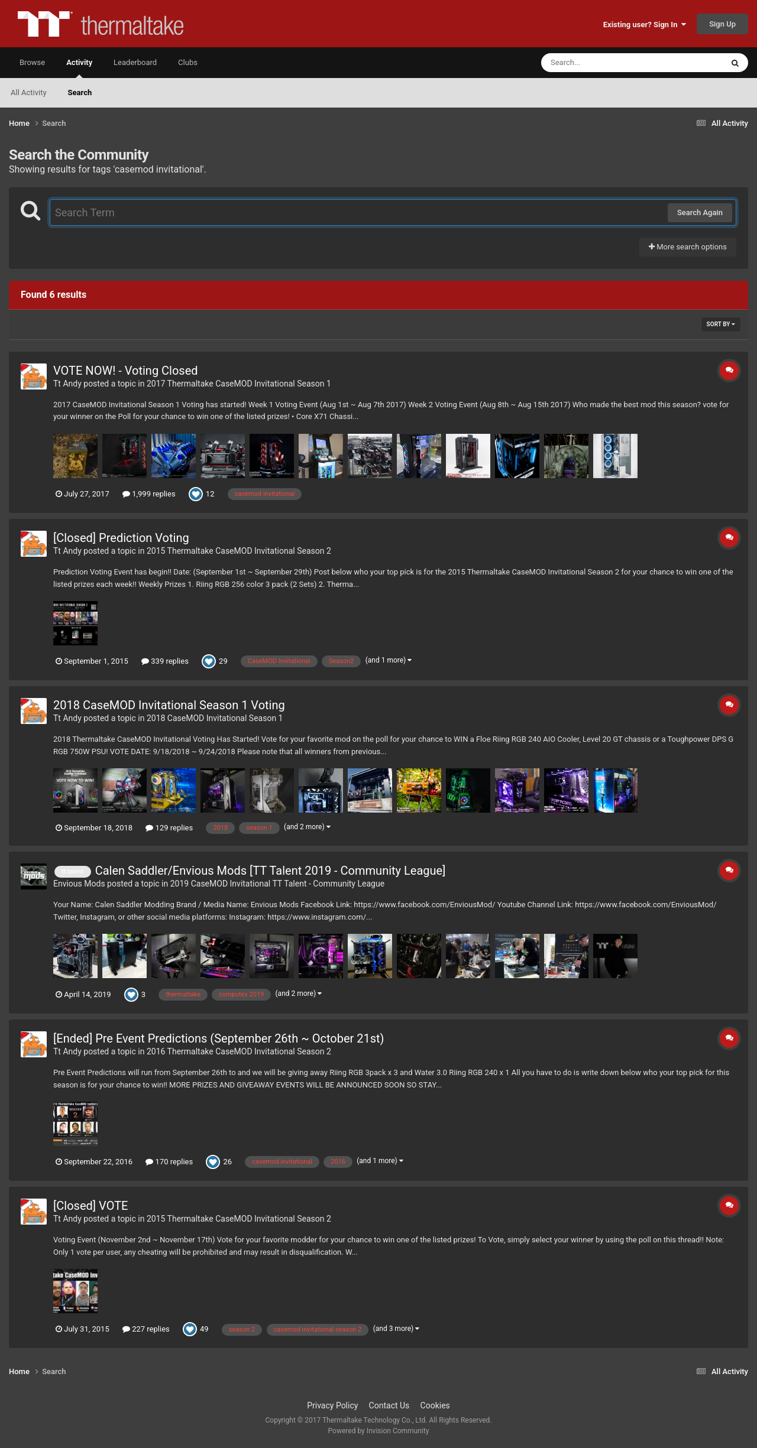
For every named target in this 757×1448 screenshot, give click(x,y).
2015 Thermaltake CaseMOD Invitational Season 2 (239, 551)
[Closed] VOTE (90, 1206)
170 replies (169, 1161)
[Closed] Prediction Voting (121, 538)
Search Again (700, 212)
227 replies (146, 1328)
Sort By (721, 324)
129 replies (169, 827)
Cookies (435, 1405)
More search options (688, 246)
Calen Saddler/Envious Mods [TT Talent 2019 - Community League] (270, 870)
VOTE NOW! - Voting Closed (125, 370)
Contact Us (389, 1405)
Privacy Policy (332, 1405)
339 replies (165, 661)
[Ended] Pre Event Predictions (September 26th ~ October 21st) (218, 1038)
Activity (79, 68)
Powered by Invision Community (378, 1431)
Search (80, 92)
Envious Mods (79, 883)
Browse (32, 62)
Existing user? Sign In (644, 24)
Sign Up (722, 24)
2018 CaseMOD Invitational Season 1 (215, 718)
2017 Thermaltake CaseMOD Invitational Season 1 (239, 383)
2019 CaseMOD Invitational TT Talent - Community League (277, 883)
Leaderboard (135, 62)
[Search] (602, 62)
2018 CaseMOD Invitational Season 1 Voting (169, 705)
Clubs (188, 62)
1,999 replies (149, 493)
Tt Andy (67, 383)
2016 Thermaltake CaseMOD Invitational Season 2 (239, 1051)
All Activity (29, 92)
